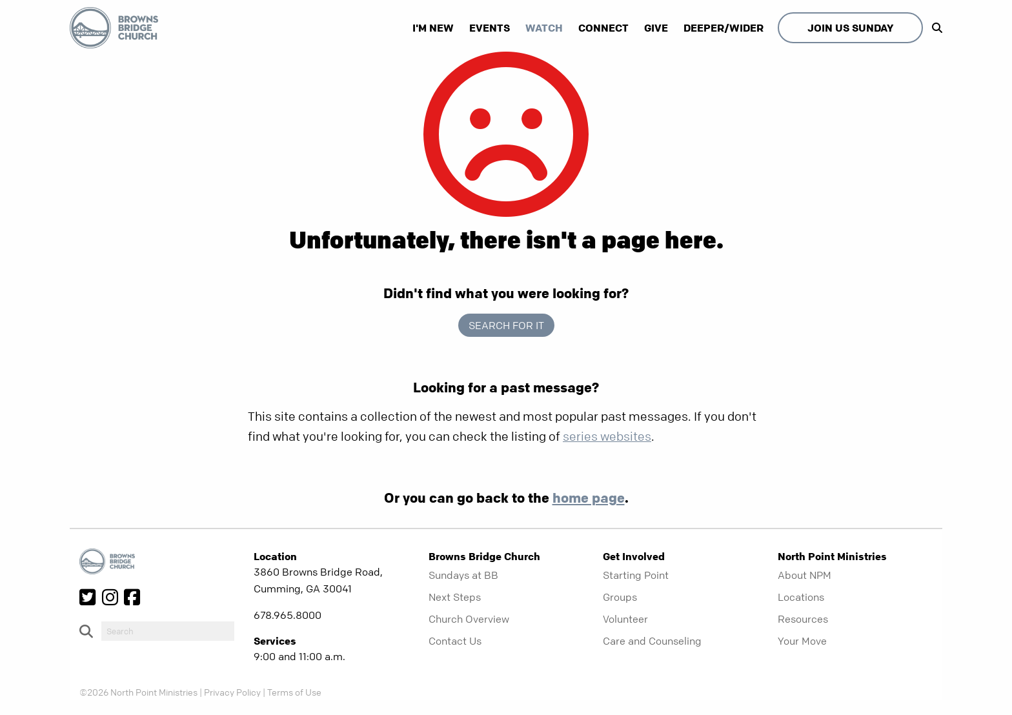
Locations (801, 596)
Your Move (802, 640)
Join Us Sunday (850, 27)
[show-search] (934, 27)
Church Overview (469, 618)
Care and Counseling (652, 640)
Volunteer (625, 618)
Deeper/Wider (723, 27)
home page (588, 497)
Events (489, 27)
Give (656, 27)
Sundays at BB (463, 575)
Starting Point (636, 575)
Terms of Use (294, 692)
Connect (603, 27)
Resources (803, 618)
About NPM (804, 575)
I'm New (433, 27)
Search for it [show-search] (506, 325)
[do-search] (167, 631)
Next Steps (455, 596)
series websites (607, 436)
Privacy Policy (232, 692)
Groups (620, 596)
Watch (544, 27)
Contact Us (455, 640)
